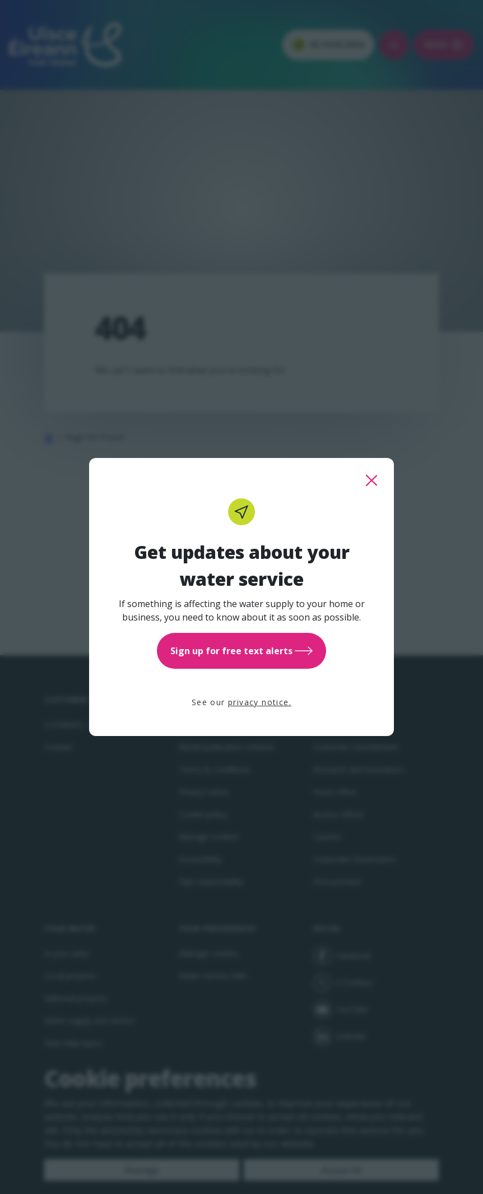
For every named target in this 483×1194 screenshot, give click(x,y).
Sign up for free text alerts (241, 651)
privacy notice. (259, 702)
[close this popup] (371, 480)
